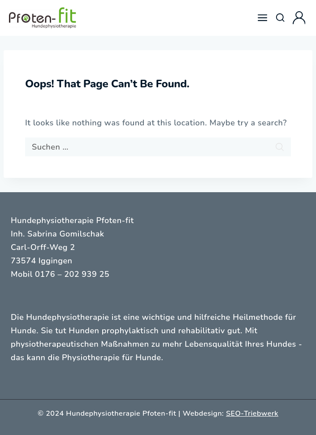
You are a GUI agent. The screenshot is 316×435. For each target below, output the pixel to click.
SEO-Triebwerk (252, 413)
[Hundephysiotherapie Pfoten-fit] (42, 18)
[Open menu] (262, 18)
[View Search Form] (280, 18)
